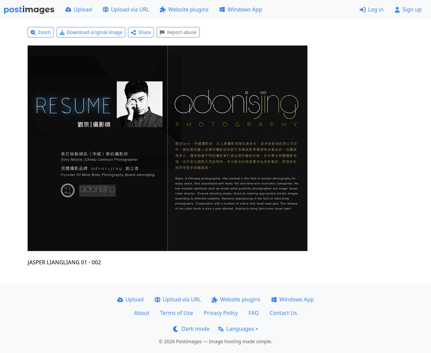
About (141, 313)
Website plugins (184, 9)
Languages (236, 328)
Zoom (41, 32)
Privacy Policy (221, 313)
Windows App (240, 9)
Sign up (408, 9)
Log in (372, 9)
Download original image (91, 32)
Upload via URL (126, 9)
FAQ (253, 313)
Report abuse (178, 32)
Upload (78, 9)
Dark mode (191, 328)
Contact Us (283, 313)
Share (141, 32)
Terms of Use (176, 313)
